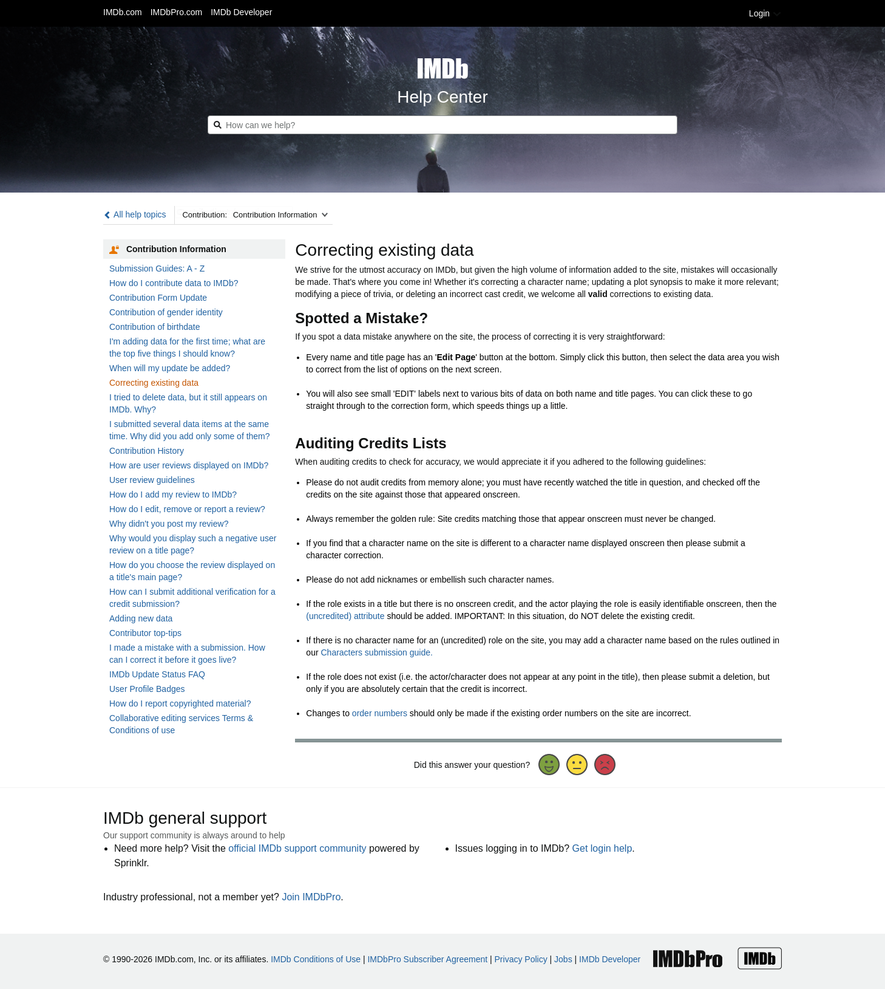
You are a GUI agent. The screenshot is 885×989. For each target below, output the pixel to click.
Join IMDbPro (311, 897)
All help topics (134, 214)
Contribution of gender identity (166, 312)
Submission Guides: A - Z (157, 268)
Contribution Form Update (158, 298)
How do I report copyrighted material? (180, 703)
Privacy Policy (521, 959)
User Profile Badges (147, 689)
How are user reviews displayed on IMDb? (188, 465)
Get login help (602, 848)
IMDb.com (122, 12)
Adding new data (140, 618)
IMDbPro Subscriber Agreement (427, 959)
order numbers (379, 713)
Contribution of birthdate (154, 327)
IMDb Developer (241, 12)
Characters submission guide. (376, 652)
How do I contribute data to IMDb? (173, 283)
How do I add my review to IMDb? (173, 494)
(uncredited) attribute (345, 616)
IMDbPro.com (177, 12)
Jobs (563, 959)
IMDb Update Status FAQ (157, 674)
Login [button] (765, 13)
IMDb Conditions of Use (316, 959)
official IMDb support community (297, 848)
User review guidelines (152, 480)
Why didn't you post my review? (168, 524)
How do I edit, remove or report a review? (187, 509)
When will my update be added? (169, 368)
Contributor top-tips (145, 633)
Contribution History (146, 451)
